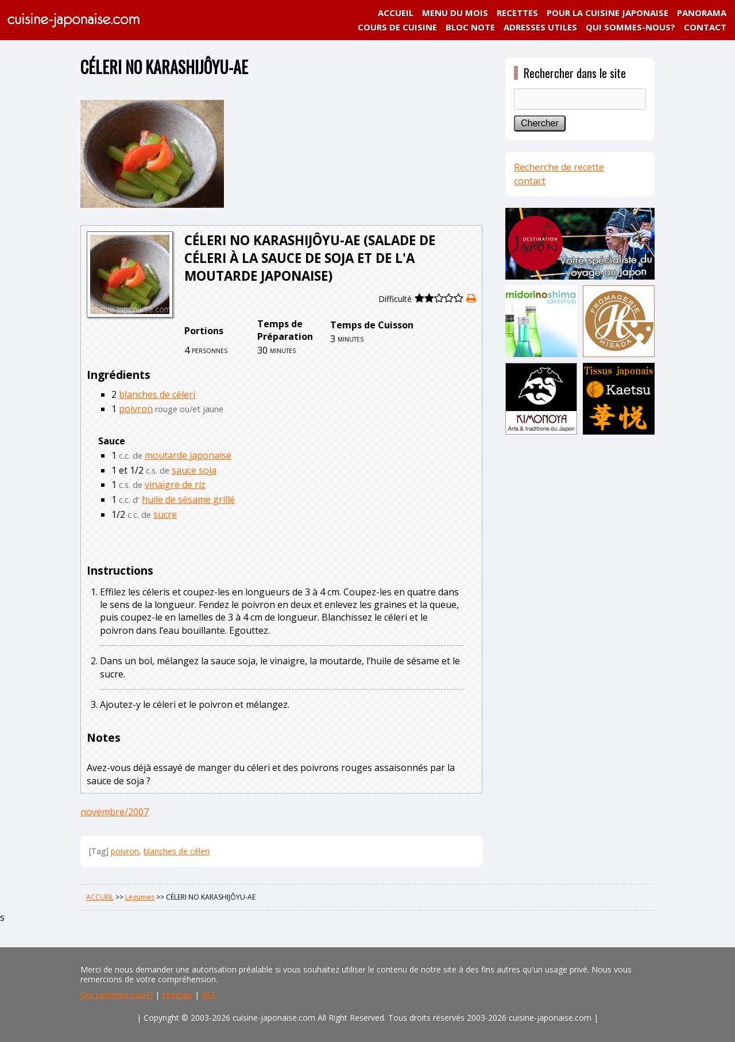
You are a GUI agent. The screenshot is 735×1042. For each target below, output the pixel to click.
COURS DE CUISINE (397, 27)
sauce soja (194, 470)
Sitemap (177, 994)
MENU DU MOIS (455, 12)
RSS (209, 994)
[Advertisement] (580, 618)
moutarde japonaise (188, 455)
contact (530, 181)
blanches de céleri (157, 394)
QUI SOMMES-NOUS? (630, 27)
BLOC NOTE (470, 27)
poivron (136, 408)
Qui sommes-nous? (116, 994)
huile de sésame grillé (188, 499)
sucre (165, 514)
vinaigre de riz (175, 484)
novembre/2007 (114, 811)
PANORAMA (701, 12)
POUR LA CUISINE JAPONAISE (607, 12)
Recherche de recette (559, 167)
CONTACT (705, 27)
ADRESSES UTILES (540, 27)
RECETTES (517, 12)
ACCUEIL (395, 12)
